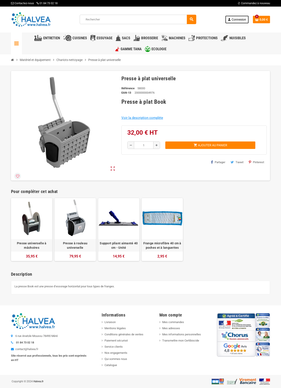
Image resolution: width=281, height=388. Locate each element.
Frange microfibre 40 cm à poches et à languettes (162, 245)
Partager (218, 162)
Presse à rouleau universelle (75, 245)
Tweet (237, 162)
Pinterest (256, 162)
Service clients (113, 346)
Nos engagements (115, 352)
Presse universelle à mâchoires (32, 245)
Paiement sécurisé (116, 340)
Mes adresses (171, 328)
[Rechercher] (138, 19)
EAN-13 (126, 92)
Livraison (110, 322)
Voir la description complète (142, 118)
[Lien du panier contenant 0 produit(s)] (261, 19)
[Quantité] (143, 145)
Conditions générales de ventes (123, 334)
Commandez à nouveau (254, 3)
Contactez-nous (22, 3)
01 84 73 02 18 (47, 3)
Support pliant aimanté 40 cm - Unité (119, 245)
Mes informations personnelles (181, 334)
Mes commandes (173, 322)
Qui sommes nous (115, 359)
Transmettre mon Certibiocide (180, 340)
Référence (128, 88)
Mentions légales (115, 328)
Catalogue (110, 365)
